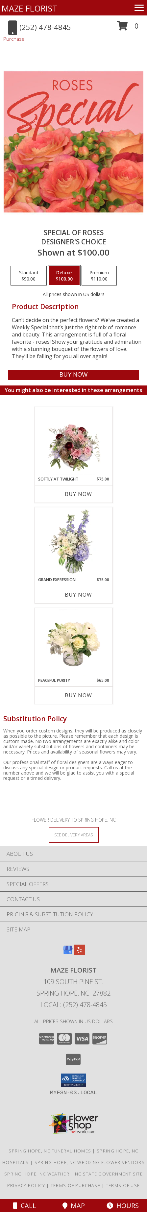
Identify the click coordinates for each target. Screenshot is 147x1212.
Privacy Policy (26, 1185)
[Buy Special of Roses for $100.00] (73, 375)
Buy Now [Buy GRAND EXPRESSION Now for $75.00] (78, 594)
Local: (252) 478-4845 (73, 1004)
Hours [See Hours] (123, 1205)
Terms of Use (123, 1185)
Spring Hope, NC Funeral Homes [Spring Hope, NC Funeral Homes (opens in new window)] (50, 1151)
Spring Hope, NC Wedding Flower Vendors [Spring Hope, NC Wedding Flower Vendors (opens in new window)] (90, 1162)
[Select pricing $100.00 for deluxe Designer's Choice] (64, 275)
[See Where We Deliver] (74, 834)
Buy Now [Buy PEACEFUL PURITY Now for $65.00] (78, 695)
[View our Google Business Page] (67, 953)
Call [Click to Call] (24, 1205)
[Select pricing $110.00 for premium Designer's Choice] (99, 275)
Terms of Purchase (75, 1185)
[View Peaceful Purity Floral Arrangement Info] (73, 642)
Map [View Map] (73, 1205)
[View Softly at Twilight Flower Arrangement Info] (73, 441)
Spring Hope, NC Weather (36, 1174)
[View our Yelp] (79, 953)
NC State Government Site (109, 1174)
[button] (128, 28)
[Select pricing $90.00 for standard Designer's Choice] (28, 275)
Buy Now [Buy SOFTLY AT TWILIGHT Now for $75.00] (78, 494)
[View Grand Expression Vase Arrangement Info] (73, 542)
